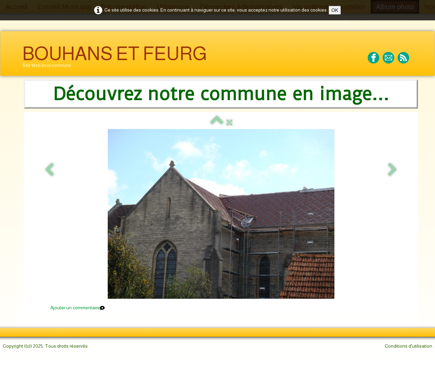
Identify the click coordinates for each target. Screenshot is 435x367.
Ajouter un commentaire (75, 307)
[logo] (114, 58)
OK (334, 10)
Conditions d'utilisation (408, 346)
